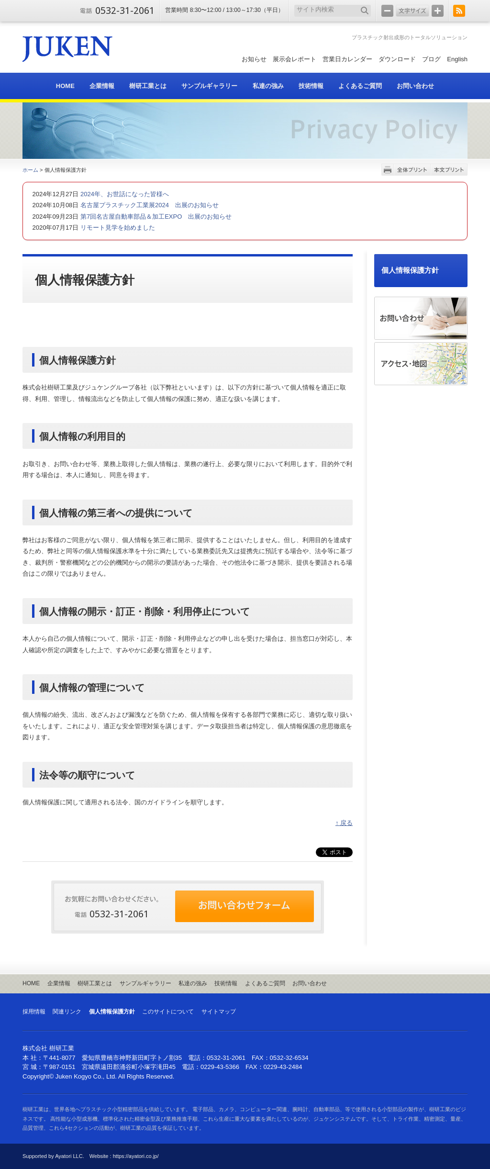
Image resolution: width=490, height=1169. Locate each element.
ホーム (30, 170)
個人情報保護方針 (410, 270)
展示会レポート (294, 59)
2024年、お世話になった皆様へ (123, 194)
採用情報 (33, 1011)
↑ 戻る (344, 822)
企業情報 (58, 983)
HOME (31, 983)
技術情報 (225, 983)
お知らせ (254, 59)
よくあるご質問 (265, 983)
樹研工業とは (95, 983)
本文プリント (449, 170)
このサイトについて (168, 1011)
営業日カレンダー (347, 59)
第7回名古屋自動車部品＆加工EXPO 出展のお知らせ (155, 216)
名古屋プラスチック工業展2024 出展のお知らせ (148, 205)
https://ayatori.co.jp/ (136, 1156)
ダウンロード (397, 59)
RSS (459, 11)
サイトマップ (218, 1011)
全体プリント (412, 170)
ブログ (431, 59)
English (457, 59)
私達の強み (192, 983)
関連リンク (67, 1011)
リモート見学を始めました (116, 227)
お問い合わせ (309, 983)
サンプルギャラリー (145, 983)
